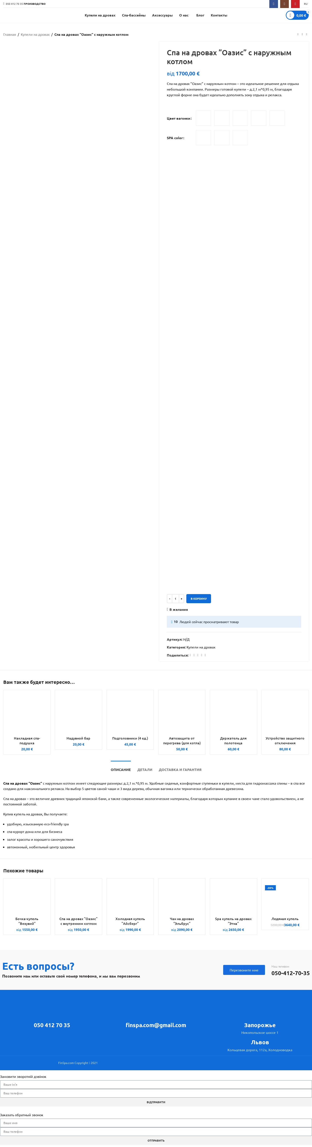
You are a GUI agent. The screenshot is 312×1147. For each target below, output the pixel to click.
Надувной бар (78, 738)
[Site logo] (19, 14)
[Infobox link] (52, 1016)
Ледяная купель (285, 918)
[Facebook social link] (190, 655)
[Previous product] (298, 34)
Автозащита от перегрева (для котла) (182, 740)
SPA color (175, 137)
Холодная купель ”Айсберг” (130, 921)
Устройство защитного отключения (285, 740)
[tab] (121, 767)
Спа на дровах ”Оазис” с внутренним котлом (78, 921)
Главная (9, 34)
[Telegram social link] (205, 655)
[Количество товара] (175, 598)
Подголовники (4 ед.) (130, 738)
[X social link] (194, 655)
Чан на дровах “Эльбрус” (182, 921)
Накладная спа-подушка (27, 740)
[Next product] (306, 34)
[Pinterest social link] (198, 655)
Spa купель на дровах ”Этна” (233, 921)
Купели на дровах (35, 34)
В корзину (199, 598)
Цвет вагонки (178, 118)
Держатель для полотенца (233, 740)
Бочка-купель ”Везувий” (26, 921)
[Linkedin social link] (201, 655)
